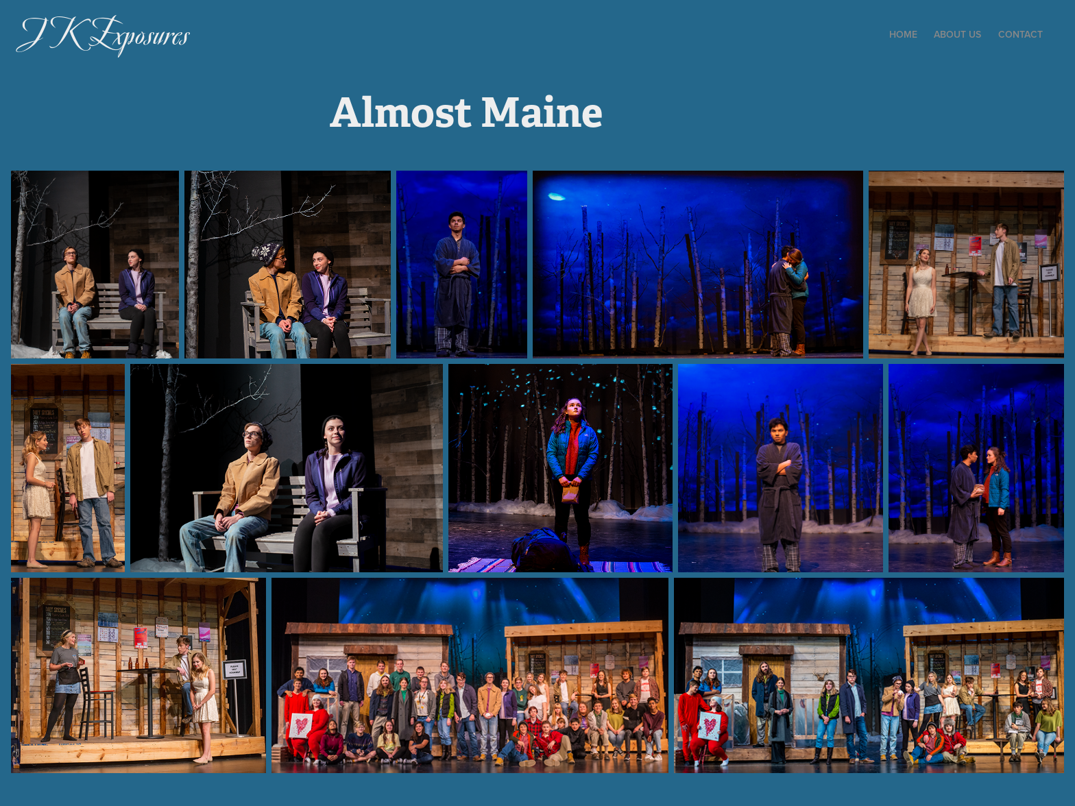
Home (903, 34)
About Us (957, 34)
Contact (1020, 34)
